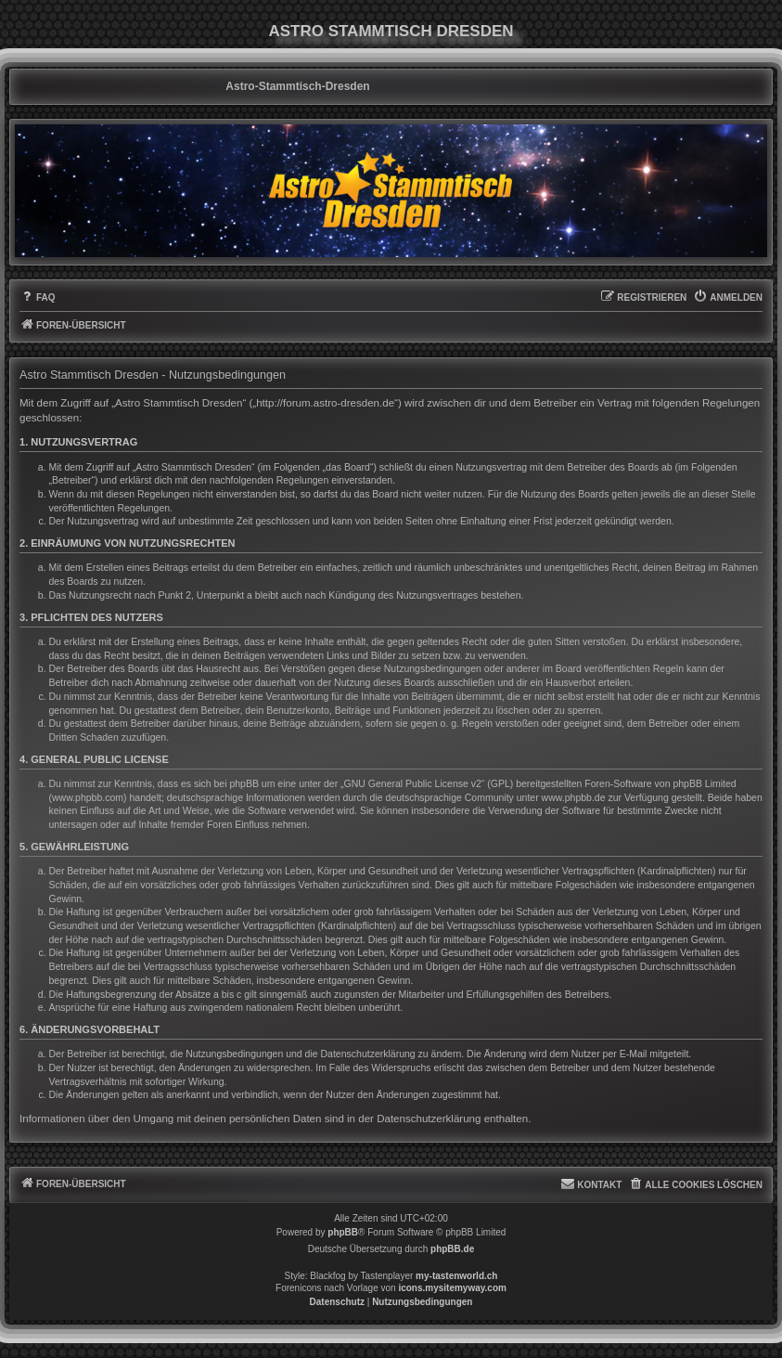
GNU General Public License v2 (412, 783)
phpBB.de (452, 1249)
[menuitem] (37, 298)
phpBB (342, 1232)
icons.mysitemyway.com (452, 1288)
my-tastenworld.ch (456, 1276)
